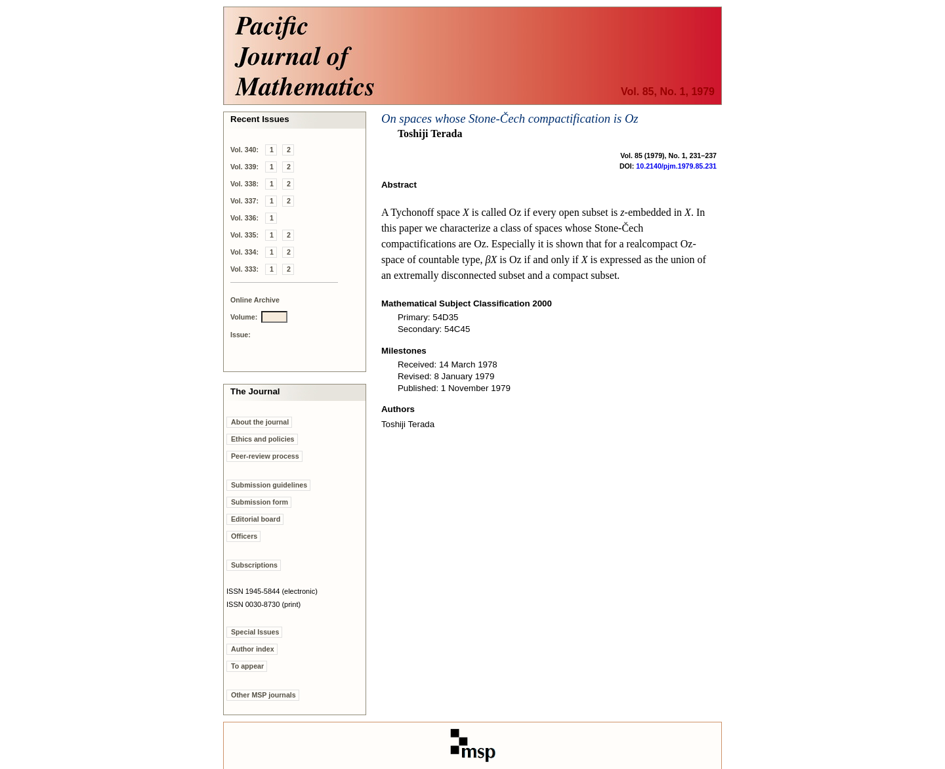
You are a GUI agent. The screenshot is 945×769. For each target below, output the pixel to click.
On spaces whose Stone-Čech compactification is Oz (510, 118)
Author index (252, 649)
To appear (247, 666)
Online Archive (255, 300)
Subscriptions (254, 565)
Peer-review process (265, 456)
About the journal (260, 422)
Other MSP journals (263, 695)
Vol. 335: (244, 235)
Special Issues (255, 632)
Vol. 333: (244, 269)
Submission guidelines (269, 485)
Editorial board (255, 519)
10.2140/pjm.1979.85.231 (676, 166)
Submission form (259, 502)
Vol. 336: (244, 218)
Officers (244, 536)
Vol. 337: (244, 201)
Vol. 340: (244, 150)
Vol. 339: (244, 167)
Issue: (240, 335)
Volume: (243, 317)
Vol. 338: (244, 184)
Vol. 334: (244, 252)
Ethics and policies (263, 439)
